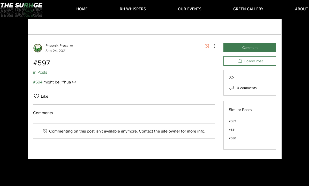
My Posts (63, 26)
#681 (232, 129)
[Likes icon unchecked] (36, 96)
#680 (232, 138)
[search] (249, 26)
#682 (232, 121)
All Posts (41, 26)
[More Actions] (212, 46)
